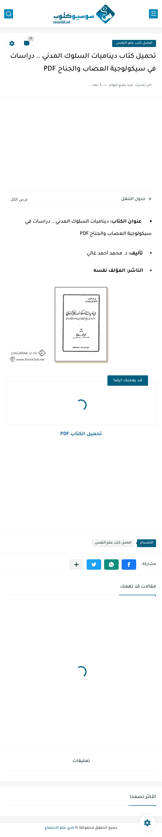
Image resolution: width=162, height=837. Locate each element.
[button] (129, 564)
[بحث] (8, 13)
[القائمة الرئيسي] (153, 13)
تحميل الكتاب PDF (81, 434)
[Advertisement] (81, 145)
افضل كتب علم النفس (134, 43)
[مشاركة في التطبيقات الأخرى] (76, 564)
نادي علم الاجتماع (59, 828)
